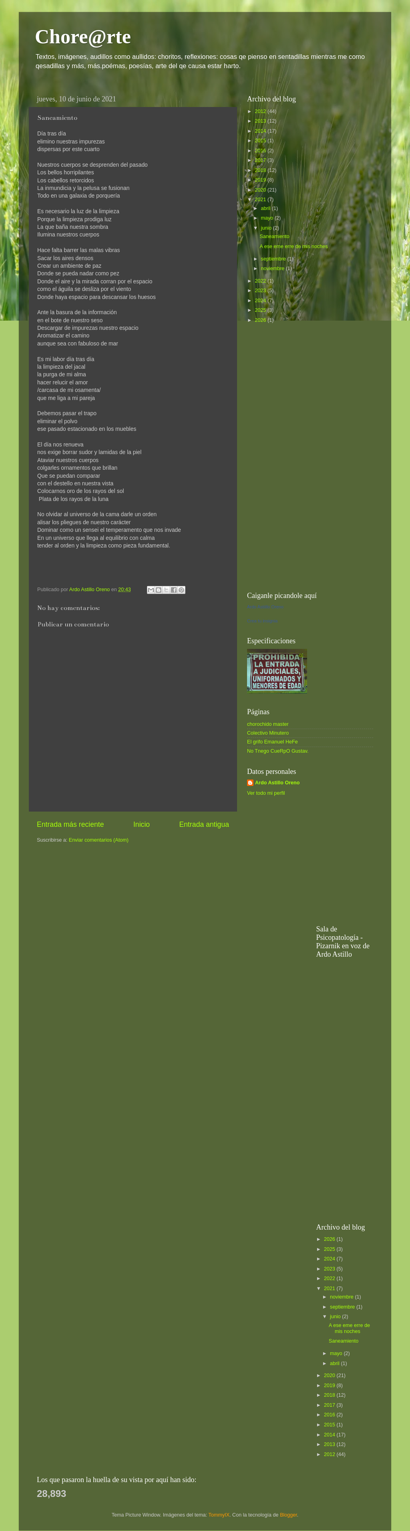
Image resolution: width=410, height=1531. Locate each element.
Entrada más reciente (70, 824)
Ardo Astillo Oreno (277, 783)
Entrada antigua (204, 824)
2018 (261, 170)
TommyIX (219, 1515)
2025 (261, 310)
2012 (261, 111)
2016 (261, 151)
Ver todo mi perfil (266, 793)
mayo (268, 218)
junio (267, 228)
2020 (261, 190)
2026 (261, 320)
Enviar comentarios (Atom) (99, 840)
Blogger (288, 1515)
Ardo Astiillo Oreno (265, 606)
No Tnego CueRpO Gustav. (278, 751)
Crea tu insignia (262, 620)
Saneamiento (274, 236)
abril (266, 208)
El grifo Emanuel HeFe (272, 742)
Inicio (141, 824)
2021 (261, 199)
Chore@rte (83, 36)
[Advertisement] (307, 457)
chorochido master (268, 724)
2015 (261, 140)
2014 (261, 131)
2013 (261, 121)
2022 (261, 281)
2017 (261, 160)
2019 (261, 180)
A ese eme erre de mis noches (293, 246)
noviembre (273, 268)
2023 (261, 290)
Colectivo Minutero (268, 733)
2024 (261, 300)
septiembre (274, 259)
